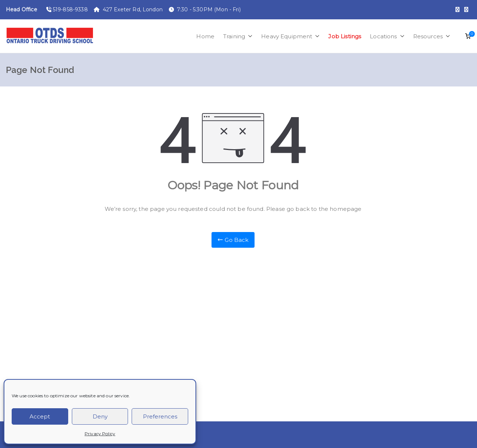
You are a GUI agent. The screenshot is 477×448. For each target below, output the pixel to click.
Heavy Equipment (290, 36)
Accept (40, 416)
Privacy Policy (100, 433)
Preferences (160, 416)
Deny (100, 416)
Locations (387, 36)
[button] (248, 36)
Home (205, 36)
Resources (431, 36)
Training (237, 36)
